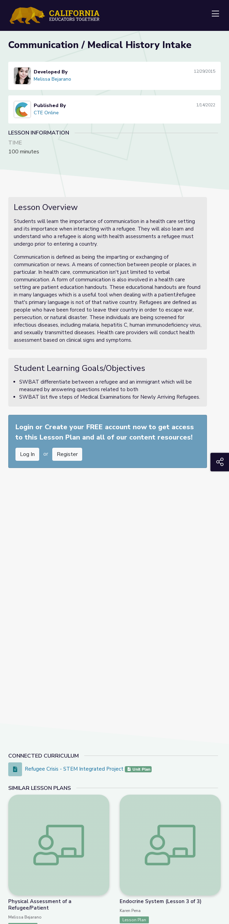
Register (67, 454)
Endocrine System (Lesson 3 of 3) (160, 901)
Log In (27, 454)
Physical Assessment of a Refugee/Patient (40, 904)
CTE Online (46, 112)
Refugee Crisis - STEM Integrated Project (75, 768)
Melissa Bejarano (52, 79)
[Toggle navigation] (215, 14)
